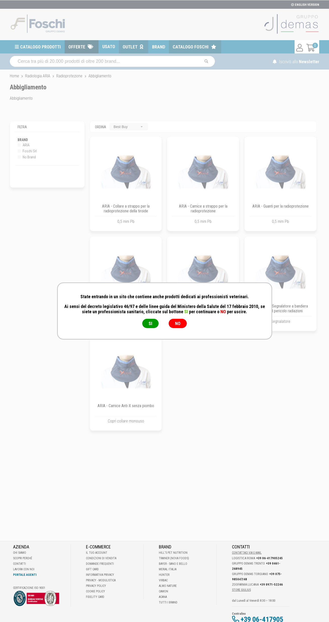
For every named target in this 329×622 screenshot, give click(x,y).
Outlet (130, 46)
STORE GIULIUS (241, 590)
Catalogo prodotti (40, 46)
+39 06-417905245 (269, 558)
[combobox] (129, 126)
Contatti (19, 564)
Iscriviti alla (296, 61)
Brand (158, 46)
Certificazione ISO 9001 (29, 588)
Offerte (76, 46)
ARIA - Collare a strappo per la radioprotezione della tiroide (126, 208)
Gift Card (92, 569)
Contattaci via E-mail (247, 552)
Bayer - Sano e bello (173, 564)
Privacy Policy (96, 586)
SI (150, 323)
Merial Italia (167, 569)
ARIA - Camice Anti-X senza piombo (126, 405)
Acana (163, 597)
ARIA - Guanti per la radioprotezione (280, 206)
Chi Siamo (19, 552)
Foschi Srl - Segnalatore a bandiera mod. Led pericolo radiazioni (280, 308)
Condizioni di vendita (101, 558)
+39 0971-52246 (271, 584)
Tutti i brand (168, 602)
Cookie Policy (95, 591)
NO (177, 323)
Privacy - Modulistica (101, 580)
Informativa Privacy (100, 575)
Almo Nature (168, 586)
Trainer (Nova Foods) (174, 558)
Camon (163, 591)
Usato (108, 46)
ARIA (23, 145)
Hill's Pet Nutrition (173, 552)
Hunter (164, 575)
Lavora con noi (23, 569)
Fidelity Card (95, 597)
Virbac (163, 580)
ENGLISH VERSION (305, 5)
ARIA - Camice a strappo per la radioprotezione (203, 208)
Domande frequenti (100, 564)
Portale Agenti (24, 575)
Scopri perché (22, 558)
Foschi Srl (27, 151)
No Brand (27, 157)
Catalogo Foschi (191, 46)
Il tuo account (96, 552)
